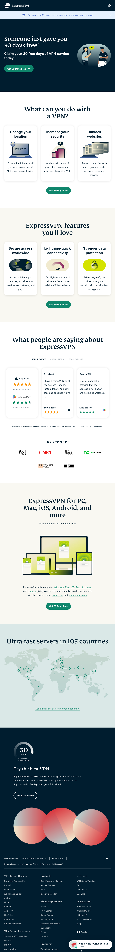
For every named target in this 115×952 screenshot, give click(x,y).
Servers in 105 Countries (15, 942)
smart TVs (57, 597)
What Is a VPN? (84, 912)
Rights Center (46, 920)
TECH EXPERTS (76, 362)
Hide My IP (82, 920)
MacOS (7, 891)
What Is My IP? (83, 916)
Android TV (9, 925)
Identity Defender (48, 899)
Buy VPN (81, 899)
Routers (7, 912)
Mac (67, 590)
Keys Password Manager (51, 886)
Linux (88, 590)
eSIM (42, 895)
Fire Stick (8, 921)
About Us (44, 912)
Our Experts (45, 933)
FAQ (79, 891)
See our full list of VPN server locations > (57, 712)
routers (32, 593)
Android (80, 590)
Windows (59, 590)
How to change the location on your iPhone (21, 870)
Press (43, 937)
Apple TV (8, 916)
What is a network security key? (34, 864)
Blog (79, 929)
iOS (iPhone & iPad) (13, 899)
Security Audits (47, 925)
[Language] (109, 5)
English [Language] (84, 937)
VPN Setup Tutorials (86, 886)
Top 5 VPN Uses (84, 925)
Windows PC (10, 895)
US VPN (8, 946)
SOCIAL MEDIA (57, 362)
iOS (73, 590)
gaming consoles (78, 597)
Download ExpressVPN (14, 886)
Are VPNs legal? (58, 864)
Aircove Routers (47, 891)
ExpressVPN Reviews (50, 929)
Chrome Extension (12, 929)
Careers (44, 942)
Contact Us (82, 895)
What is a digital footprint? (52, 870)
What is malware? (11, 864)
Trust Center (46, 916)
